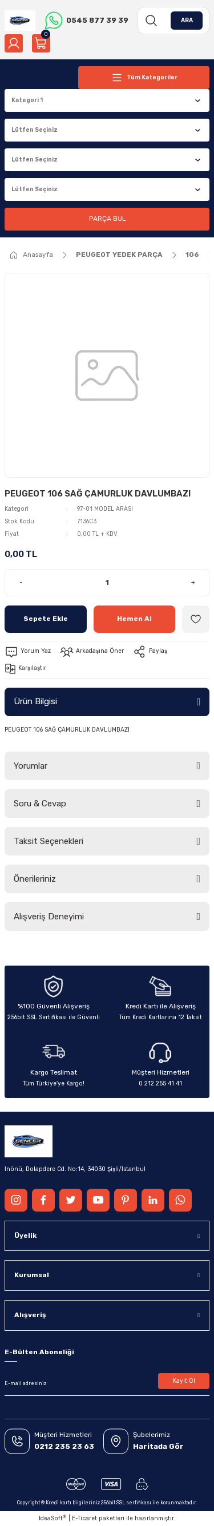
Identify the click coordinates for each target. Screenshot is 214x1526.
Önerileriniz (35, 879)
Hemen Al (134, 619)
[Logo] (20, 20)
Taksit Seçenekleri (48, 841)
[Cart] (41, 43)
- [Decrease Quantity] (21, 582)
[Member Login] (14, 43)
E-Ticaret (84, 1518)
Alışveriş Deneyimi (49, 916)
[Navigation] (143, 77)
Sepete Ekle (45, 619)
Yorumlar (30, 766)
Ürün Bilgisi (35, 701)
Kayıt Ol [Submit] (184, 1380)
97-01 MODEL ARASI (105, 508)
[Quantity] (107, 583)
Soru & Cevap (40, 803)
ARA (187, 20)
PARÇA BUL (107, 219)
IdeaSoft (52, 1518)
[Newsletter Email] (107, 1383)
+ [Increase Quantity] (193, 582)
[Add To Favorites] (195, 619)
